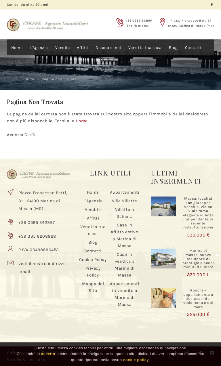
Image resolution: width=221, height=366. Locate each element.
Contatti (193, 47)
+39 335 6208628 (37, 236)
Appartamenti (124, 192)
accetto (48, 354)
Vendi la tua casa (145, 47)
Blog (173, 47)
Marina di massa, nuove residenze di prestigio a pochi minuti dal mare (198, 258)
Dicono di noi (108, 47)
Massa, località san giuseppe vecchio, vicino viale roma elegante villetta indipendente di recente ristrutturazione (198, 212)
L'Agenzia (39, 47)
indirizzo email (139, 26)
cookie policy (136, 360)
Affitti (82, 47)
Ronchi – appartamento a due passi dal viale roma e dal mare (198, 298)
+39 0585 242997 (139, 20)
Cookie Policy (92, 259)
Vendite (62, 47)
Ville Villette (124, 200)
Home (16, 47)
